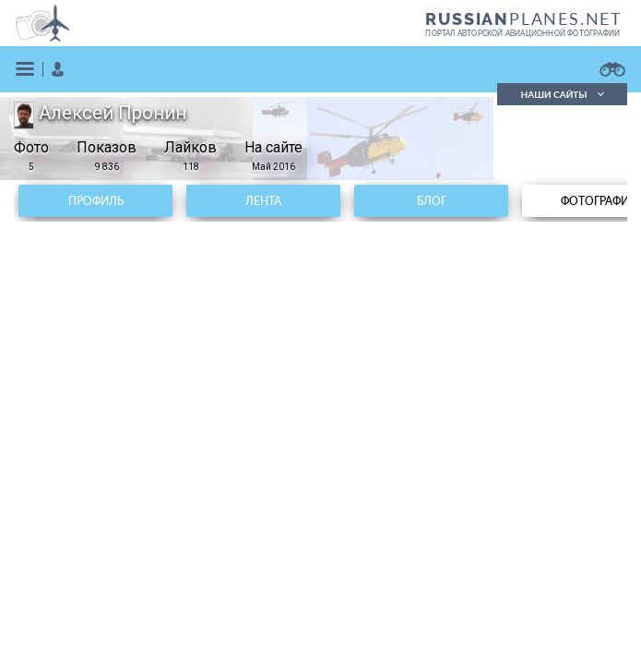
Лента (263, 201)
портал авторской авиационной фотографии (522, 33)
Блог (431, 201)
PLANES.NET (524, 18)
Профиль (96, 201)
